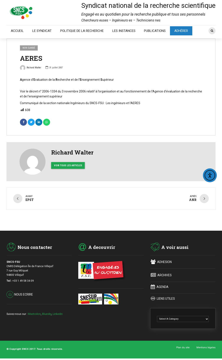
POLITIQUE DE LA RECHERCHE (82, 31)
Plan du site (182, 347)
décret (33, 91)
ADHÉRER (181, 31)
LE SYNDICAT (42, 31)
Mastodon (34, 313)
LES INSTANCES (123, 31)
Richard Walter (30, 68)
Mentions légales (205, 347)
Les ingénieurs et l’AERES (123, 103)
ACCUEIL (17, 31)
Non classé (29, 47)
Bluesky (46, 313)
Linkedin (58, 313)
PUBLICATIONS (155, 31)
